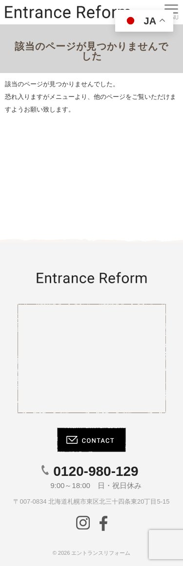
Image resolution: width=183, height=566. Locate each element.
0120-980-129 (95, 471)
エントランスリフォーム (100, 553)
